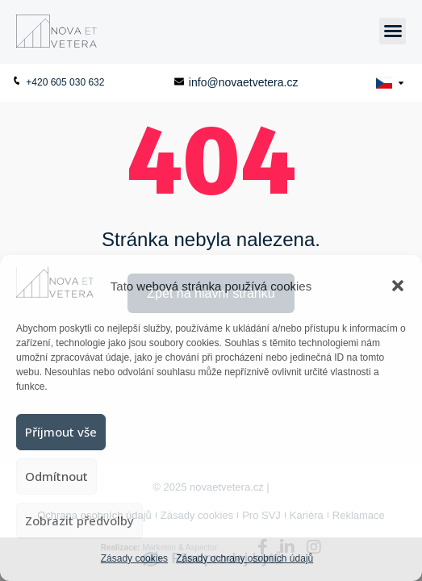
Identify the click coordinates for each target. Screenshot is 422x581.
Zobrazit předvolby (79, 520)
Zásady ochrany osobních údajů (244, 558)
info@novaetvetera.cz (236, 82)
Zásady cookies (134, 558)
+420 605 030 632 (58, 82)
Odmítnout (56, 476)
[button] (398, 286)
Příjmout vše (61, 432)
